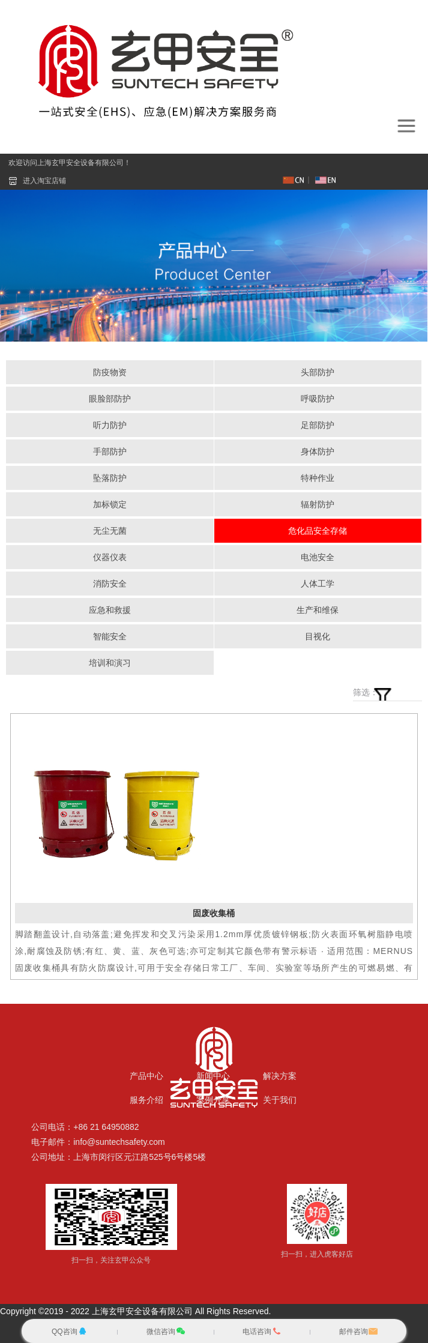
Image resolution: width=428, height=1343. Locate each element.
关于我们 (280, 1100)
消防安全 (110, 583)
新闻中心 (213, 1076)
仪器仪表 (110, 557)
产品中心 (146, 1076)
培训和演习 (110, 663)
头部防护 (317, 372)
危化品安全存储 (317, 531)
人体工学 (317, 583)
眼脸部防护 (110, 398)
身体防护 (317, 451)
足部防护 (317, 425)
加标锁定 (110, 504)
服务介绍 (146, 1100)
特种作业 (317, 478)
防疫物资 (110, 372)
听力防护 (110, 425)
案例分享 (213, 1100)
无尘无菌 (110, 531)
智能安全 (110, 636)
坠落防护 (110, 478)
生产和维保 (318, 610)
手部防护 (110, 451)
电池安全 (317, 557)
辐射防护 (317, 504)
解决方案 (280, 1076)
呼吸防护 (317, 398)
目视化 (317, 636)
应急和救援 (110, 610)
